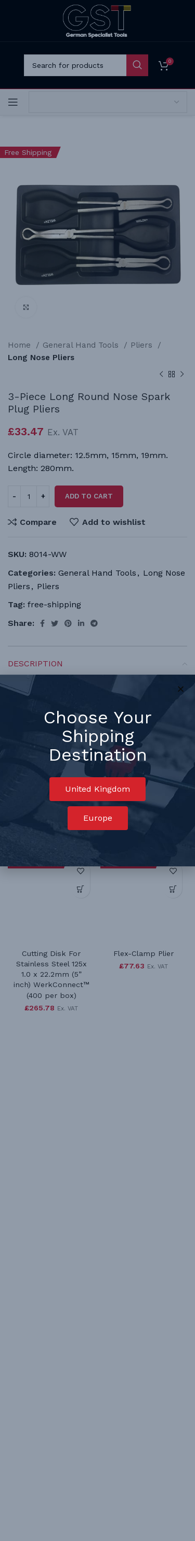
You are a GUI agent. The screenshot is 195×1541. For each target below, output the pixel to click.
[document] (97, 770)
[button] (97, 789)
